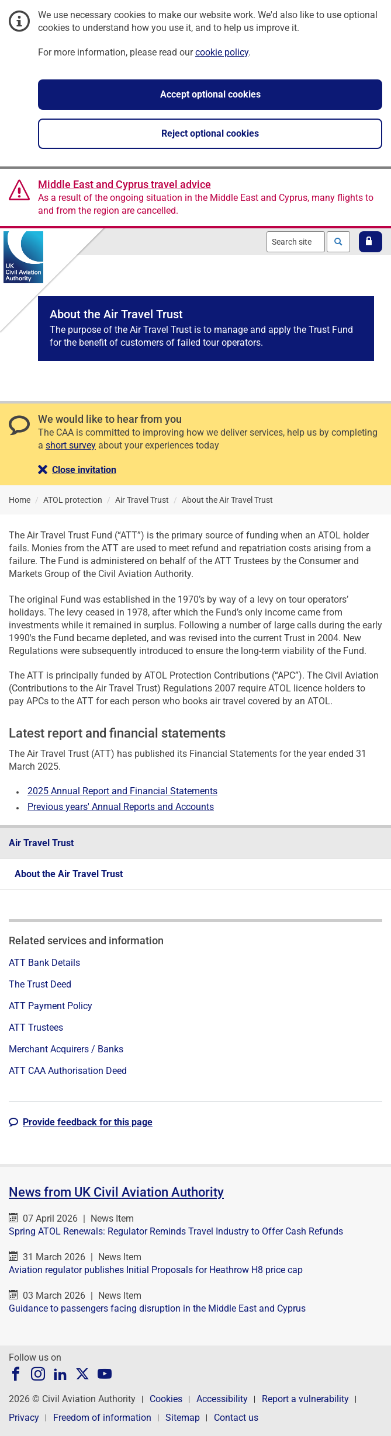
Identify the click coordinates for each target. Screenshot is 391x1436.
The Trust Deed (40, 984)
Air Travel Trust (41, 843)
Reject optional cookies (210, 133)
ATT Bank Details (44, 962)
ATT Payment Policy (50, 1005)
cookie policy (221, 52)
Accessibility (222, 1398)
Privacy (24, 1417)
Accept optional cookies (210, 94)
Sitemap (182, 1417)
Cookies (166, 1398)
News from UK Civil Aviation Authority (116, 1192)
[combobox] (296, 241)
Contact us (236, 1417)
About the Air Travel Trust (69, 873)
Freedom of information (102, 1417)
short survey (71, 445)
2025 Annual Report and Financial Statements (122, 791)
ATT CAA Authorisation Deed (68, 1070)
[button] (370, 241)
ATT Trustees (36, 1027)
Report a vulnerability (305, 1398)
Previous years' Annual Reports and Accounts (120, 806)
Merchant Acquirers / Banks (66, 1049)
